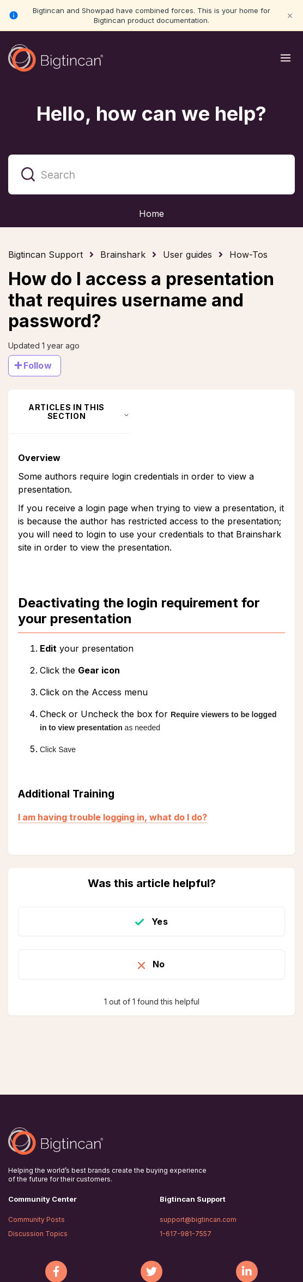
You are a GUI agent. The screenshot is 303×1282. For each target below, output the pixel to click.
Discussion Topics (38, 1234)
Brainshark (123, 254)
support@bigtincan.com (198, 1219)
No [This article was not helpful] (159, 964)
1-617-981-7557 (185, 1234)
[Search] (151, 174)
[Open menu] (285, 58)
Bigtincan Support (45, 254)
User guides (187, 254)
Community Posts (36, 1219)
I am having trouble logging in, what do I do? (112, 817)
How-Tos (248, 254)
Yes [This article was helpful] (159, 921)
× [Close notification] (290, 15)
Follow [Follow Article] (37, 365)
